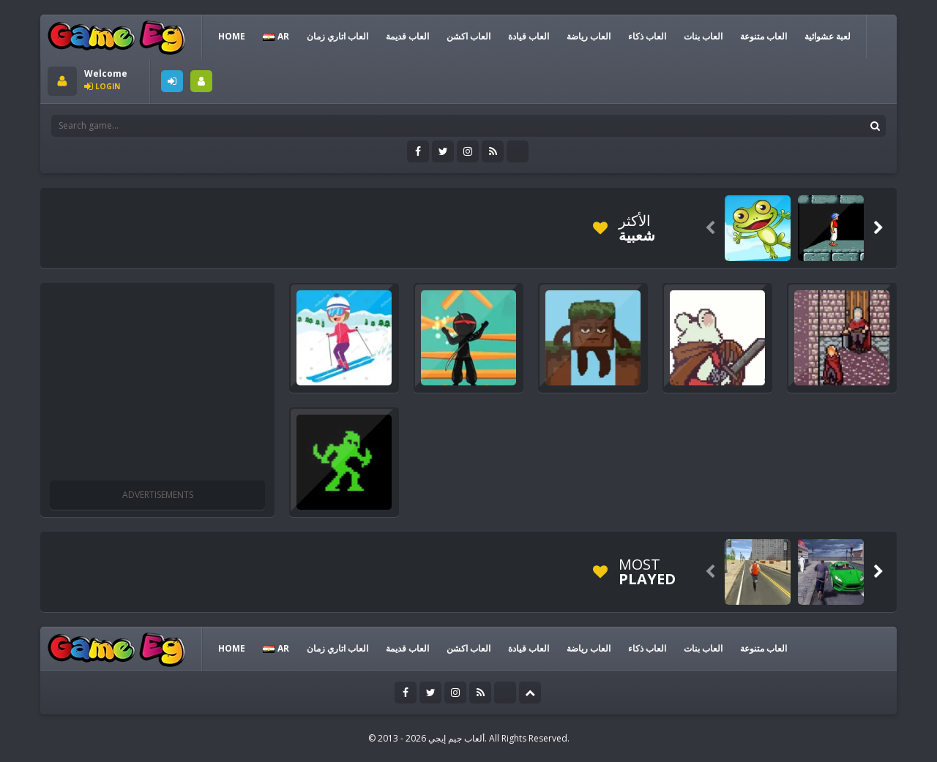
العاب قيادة (528, 36)
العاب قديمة (407, 36)
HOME (231, 36)
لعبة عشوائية (828, 36)
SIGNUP (201, 81)
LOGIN (172, 81)
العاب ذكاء (647, 36)
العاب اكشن (468, 36)
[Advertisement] (314, 228)
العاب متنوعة (763, 36)
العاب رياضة (589, 36)
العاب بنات (703, 36)
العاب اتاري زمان (337, 36)
